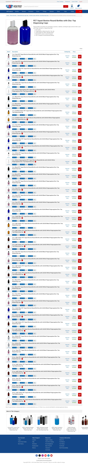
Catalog (60, 1)
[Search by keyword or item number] (43, 6)
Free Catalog (49, 441)
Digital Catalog (48, 439)
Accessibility (47, 458)
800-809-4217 (17, 1)
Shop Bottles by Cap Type (22, 15)
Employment (35, 445)
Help (33, 441)
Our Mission (62, 441)
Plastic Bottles (13, 15)
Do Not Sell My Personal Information (44, 460)
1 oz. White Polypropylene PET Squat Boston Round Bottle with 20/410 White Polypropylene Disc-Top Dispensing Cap (33, 90)
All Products (10, 11)
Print (80, 48)
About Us (61, 439)
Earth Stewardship (63, 447)
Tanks (65, 11)
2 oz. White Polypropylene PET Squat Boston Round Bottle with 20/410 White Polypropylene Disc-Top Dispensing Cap (33, 160)
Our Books (61, 445)
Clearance (67, 1)
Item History (21, 443)
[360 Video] (22, 63)
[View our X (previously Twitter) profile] (39, 455)
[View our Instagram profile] (42, 455)
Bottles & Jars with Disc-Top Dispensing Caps (39, 15)
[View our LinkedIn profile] (48, 455)
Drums (37, 11)
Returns (34, 447)
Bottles (17, 11)
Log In (80, 1)
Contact (34, 439)
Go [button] (65, 6)
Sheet (58, 11)
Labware (51, 11)
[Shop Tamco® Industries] (72, 6)
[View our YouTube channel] (45, 455)
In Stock (74, 57)
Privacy (39, 458)
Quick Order (75, 1)
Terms (43, 458)
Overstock (47, 449)
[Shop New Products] (78, 6)
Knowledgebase (49, 443)
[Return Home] (14, 7)
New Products (48, 445)
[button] (79, 56)
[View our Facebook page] (36, 455)
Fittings (44, 11)
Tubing (72, 11)
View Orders (22, 441)
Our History (62, 443)
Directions (34, 443)
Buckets (24, 11)
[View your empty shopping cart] (79, 11)
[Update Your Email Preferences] (51, 455)
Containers (30, 11)
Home (8, 15)
